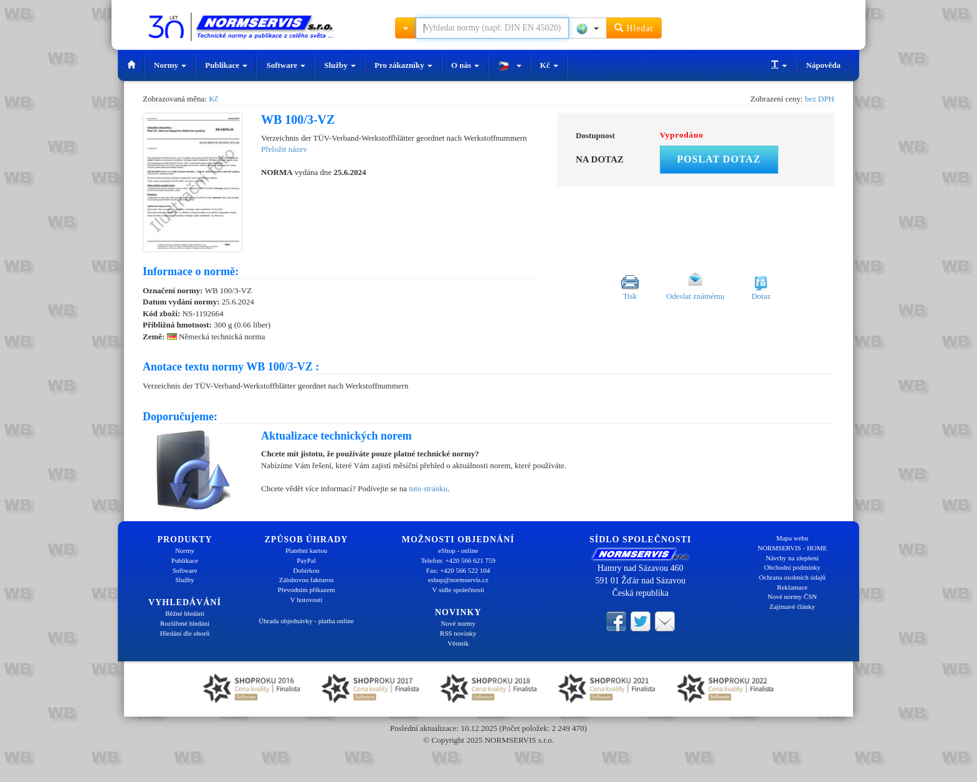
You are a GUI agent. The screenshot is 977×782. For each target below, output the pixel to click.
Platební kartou (306, 550)
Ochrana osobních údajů (792, 577)
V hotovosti (306, 599)
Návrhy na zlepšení (792, 558)
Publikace (226, 65)
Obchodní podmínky (792, 567)
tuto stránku (428, 488)
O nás (465, 65)
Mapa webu (792, 538)
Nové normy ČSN (792, 596)
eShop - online (458, 550)
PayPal (306, 560)
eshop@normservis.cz (458, 579)
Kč (549, 65)
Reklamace (792, 587)
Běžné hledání (184, 613)
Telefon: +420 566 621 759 (458, 560)
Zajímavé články (793, 606)
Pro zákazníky (403, 65)
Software (285, 65)
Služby (340, 65)
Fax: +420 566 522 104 (458, 570)
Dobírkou (306, 570)
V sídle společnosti (458, 589)
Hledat (634, 27)
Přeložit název (284, 149)
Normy (170, 65)
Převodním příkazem (306, 589)
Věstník (458, 643)
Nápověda (823, 65)
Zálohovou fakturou (306, 579)
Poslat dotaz (719, 159)
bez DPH (819, 98)
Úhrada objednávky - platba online (306, 620)
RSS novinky (458, 633)
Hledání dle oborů (184, 633)
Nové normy (458, 623)
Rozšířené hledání (184, 623)
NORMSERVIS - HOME (792, 548)
